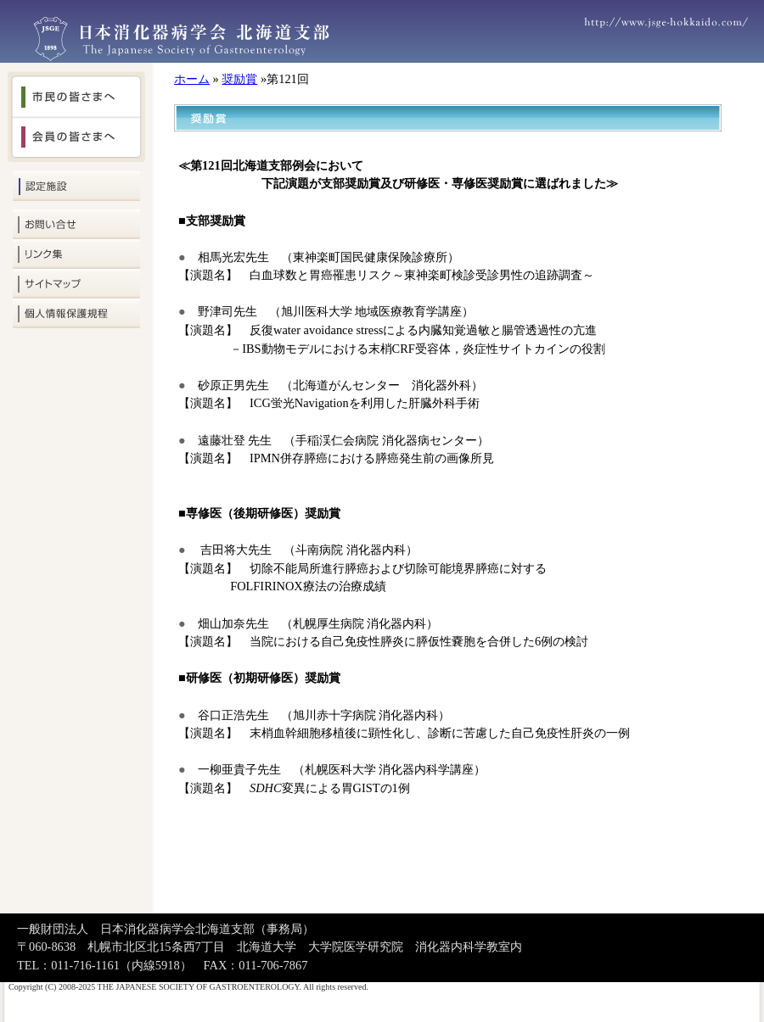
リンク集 (76, 254)
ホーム (192, 79)
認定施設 (76, 186)
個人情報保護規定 (76, 313)
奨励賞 (239, 79)
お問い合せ (76, 224)
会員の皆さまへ (76, 140)
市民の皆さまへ (76, 94)
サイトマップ (76, 284)
